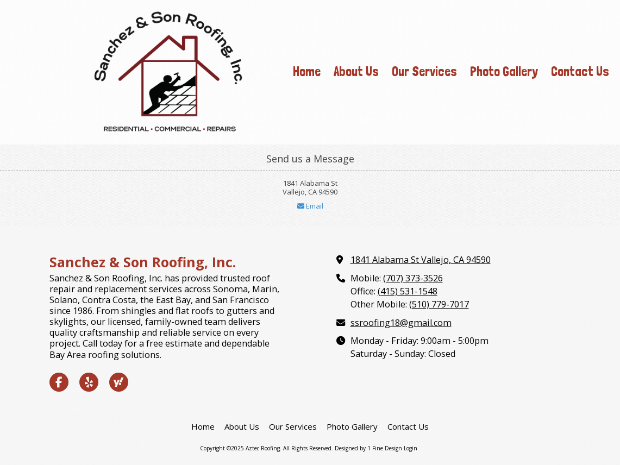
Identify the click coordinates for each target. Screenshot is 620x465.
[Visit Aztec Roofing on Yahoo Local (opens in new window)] (118, 382)
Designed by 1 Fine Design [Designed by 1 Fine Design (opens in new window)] (368, 448)
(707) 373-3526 (413, 278)
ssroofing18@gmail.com (401, 323)
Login (410, 448)
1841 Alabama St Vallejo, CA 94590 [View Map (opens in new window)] (420, 260)
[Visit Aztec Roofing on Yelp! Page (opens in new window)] (88, 382)
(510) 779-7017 (439, 304)
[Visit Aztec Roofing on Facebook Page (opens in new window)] (58, 382)
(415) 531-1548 (407, 291)
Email (310, 206)
